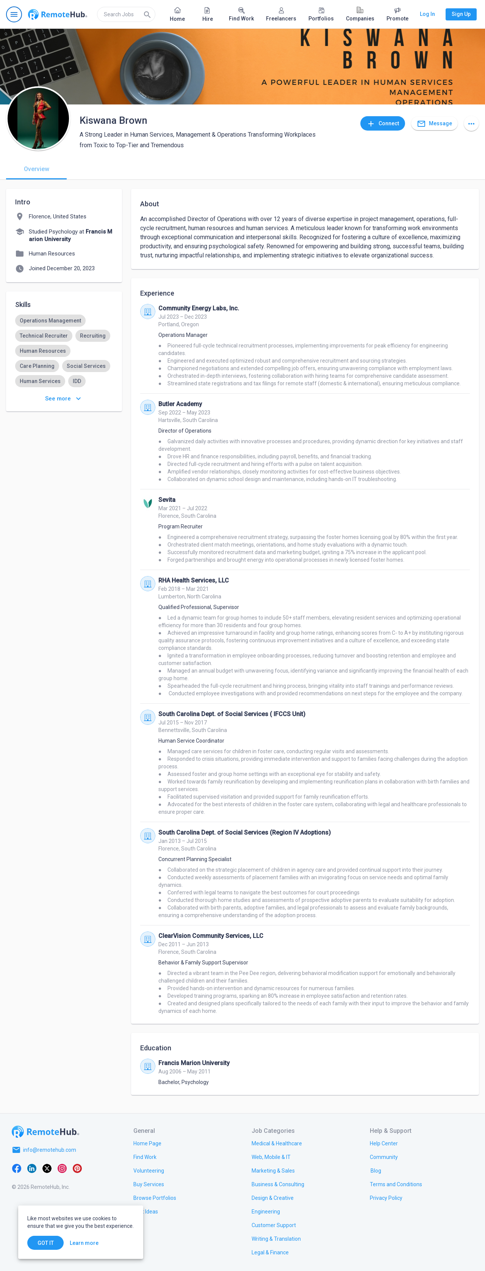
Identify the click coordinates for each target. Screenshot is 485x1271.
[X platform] (47, 1168)
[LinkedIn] (31, 1168)
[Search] (147, 14)
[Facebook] (16, 1168)
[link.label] (384, 1143)
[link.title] (147, 1143)
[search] (126, 14)
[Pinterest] (77, 1168)
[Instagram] (62, 1168)
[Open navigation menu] (14, 14)
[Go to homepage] (57, 14)
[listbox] (64, 381)
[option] (50, 321)
